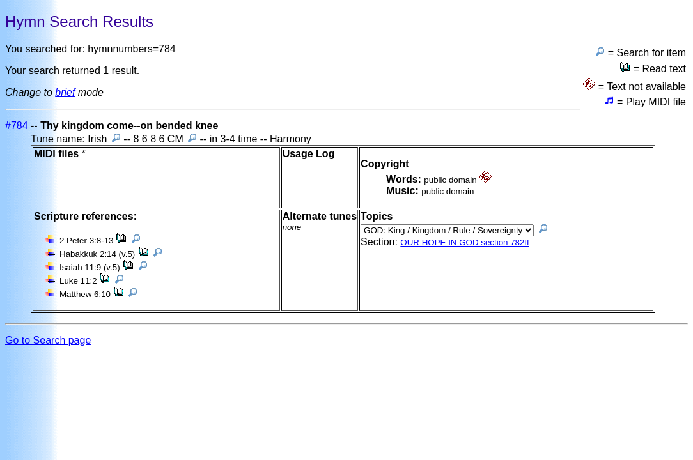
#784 (16, 125)
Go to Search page (48, 340)
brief (65, 92)
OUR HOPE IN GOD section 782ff (464, 242)
